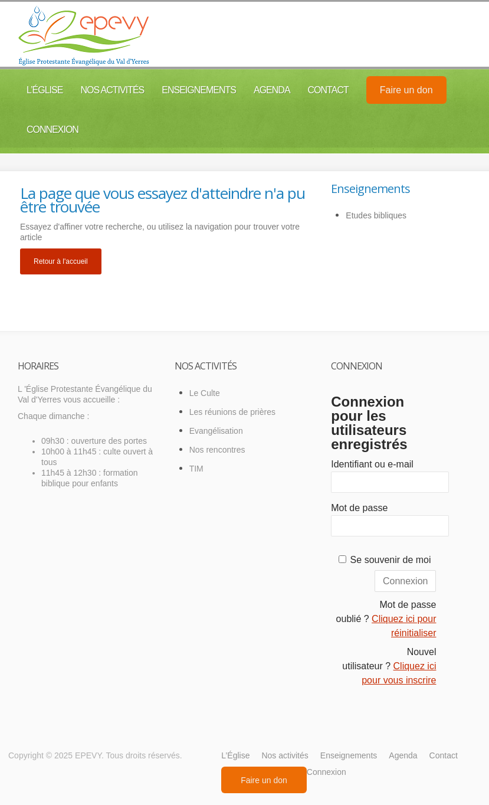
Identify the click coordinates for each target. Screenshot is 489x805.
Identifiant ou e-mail (372, 464)
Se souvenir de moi (390, 560)
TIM (196, 468)
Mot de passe (359, 508)
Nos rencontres (217, 449)
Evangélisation (216, 431)
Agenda (272, 90)
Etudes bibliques (376, 215)
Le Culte (204, 393)
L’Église (45, 90)
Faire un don (406, 90)
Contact (328, 90)
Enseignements (199, 90)
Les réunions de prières (232, 412)
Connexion (52, 130)
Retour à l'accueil (61, 261)
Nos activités (112, 90)
